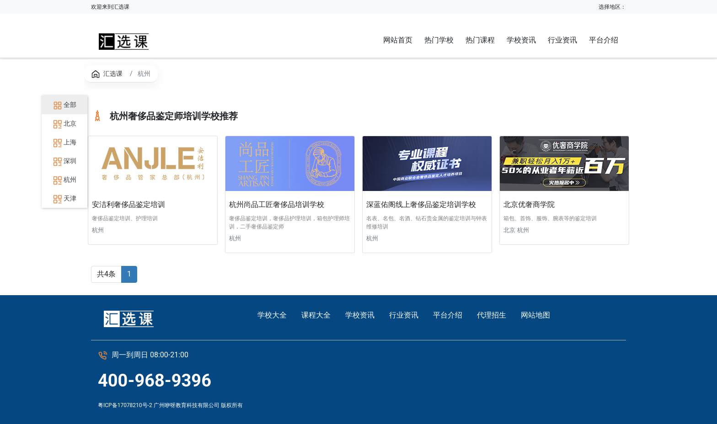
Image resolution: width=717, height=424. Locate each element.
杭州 (64, 179)
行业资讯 (403, 315)
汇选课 (113, 73)
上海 (64, 142)
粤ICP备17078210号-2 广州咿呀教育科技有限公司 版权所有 (170, 405)
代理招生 (491, 315)
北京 (64, 123)
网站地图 (535, 315)
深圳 (64, 160)
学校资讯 (360, 315)
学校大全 (272, 315)
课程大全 (316, 315)
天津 (64, 198)
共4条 (106, 274)
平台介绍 (447, 315)
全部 (64, 104)
